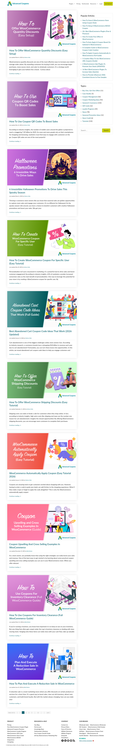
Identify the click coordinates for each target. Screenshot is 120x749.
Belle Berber (29, 551)
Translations (64, 737)
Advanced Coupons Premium (15, 729)
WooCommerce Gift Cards (15, 733)
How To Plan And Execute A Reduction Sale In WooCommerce (41, 683)
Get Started (108, 3)
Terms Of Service (66, 729)
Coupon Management (90, 97)
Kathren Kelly (27, 57)
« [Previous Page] (17, 712)
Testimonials (85, 3)
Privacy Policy (65, 727)
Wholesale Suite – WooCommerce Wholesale (92, 725)
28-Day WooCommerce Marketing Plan (45, 735)
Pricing (78, 3)
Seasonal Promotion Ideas (91, 115)
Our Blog (37, 725)
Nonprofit (64, 735)
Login (100, 3)
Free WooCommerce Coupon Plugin (17, 727)
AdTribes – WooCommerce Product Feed (91, 731)
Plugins (72, 4)
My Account (37, 727)
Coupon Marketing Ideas (91, 100)
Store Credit (86, 118)
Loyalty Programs (88, 109)
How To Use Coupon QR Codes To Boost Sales (33, 121)
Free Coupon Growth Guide (42, 733)
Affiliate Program (66, 733)
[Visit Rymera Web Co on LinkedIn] (71, 740)
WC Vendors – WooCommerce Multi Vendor (92, 727)
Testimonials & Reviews (41, 731)
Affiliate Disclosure (66, 731)
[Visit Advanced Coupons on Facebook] (62, 740)
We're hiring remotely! (85, 740)
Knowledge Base (39, 729)
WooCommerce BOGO (14, 737)
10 (38, 712)
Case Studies (86, 94)
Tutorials (85, 121)
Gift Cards (86, 106)
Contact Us (64, 725)
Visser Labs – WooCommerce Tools (89, 729)
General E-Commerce (89, 103)
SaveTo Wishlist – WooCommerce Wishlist (91, 735)
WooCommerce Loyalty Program (16, 731)
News (84, 112)
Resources (94, 4)
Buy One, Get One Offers (91, 90)
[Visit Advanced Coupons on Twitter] (65, 740)
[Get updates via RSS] (74, 740)
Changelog (10, 742)
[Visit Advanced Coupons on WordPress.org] (68, 740)
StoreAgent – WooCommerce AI (88, 733)
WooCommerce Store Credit (15, 735)
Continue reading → (15, 73)
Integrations (10, 740)
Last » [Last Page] (48, 712)
